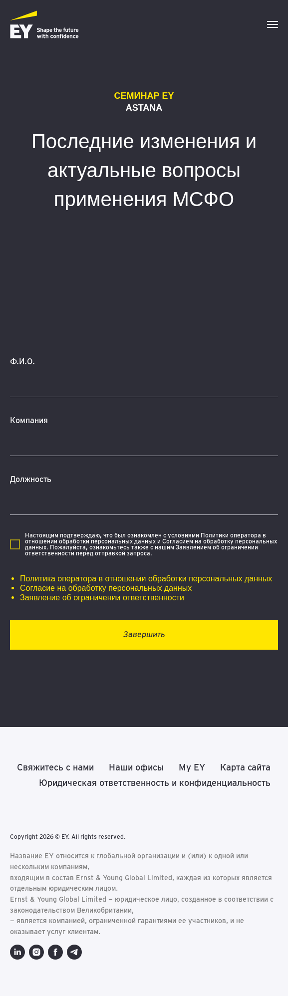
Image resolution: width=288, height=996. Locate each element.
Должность (30, 479)
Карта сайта (245, 767)
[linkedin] (17, 952)
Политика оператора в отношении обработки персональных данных (146, 578)
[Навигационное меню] (272, 24)
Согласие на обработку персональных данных (106, 588)
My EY (192, 767)
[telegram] (74, 952)
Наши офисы (136, 767)
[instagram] (36, 952)
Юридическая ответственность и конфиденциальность (155, 782)
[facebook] (55, 952)
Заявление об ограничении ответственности (102, 597)
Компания (29, 420)
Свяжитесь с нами (55, 767)
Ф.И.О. (22, 361)
